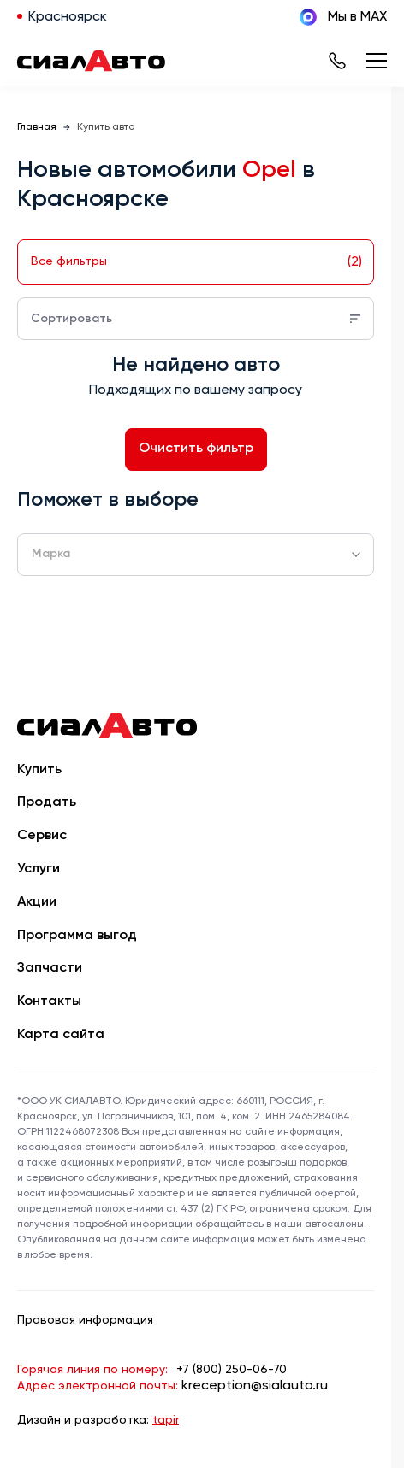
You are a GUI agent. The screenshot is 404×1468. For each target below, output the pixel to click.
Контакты (49, 1001)
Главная (36, 127)
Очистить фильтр (196, 448)
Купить (39, 770)
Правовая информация (85, 1320)
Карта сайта (60, 1035)
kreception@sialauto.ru (254, 1386)
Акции (36, 902)
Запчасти (49, 968)
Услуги (38, 869)
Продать (46, 802)
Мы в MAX (343, 17)
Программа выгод (77, 935)
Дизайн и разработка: (98, 1420)
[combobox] (195, 554)
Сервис (42, 836)
